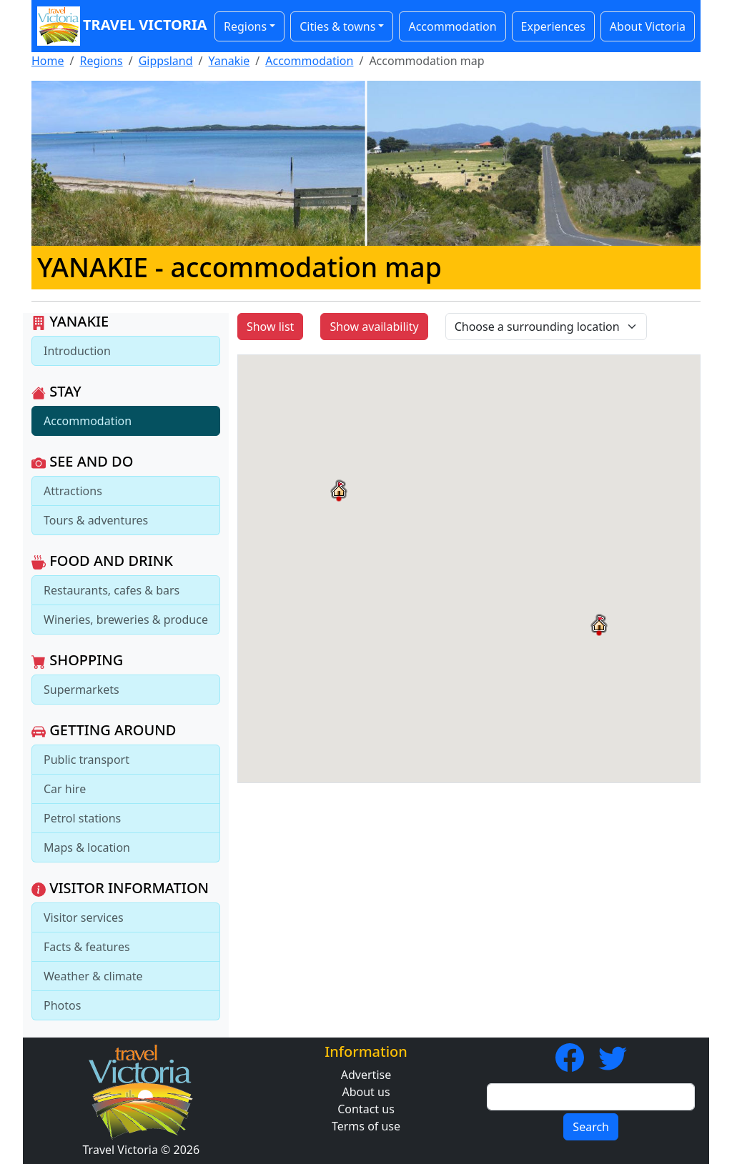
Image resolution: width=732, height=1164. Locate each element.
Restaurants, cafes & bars (111, 590)
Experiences (553, 26)
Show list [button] (270, 326)
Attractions (73, 491)
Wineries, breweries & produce (126, 619)
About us (366, 1092)
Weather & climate (93, 976)
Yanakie (229, 61)
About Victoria (648, 26)
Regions (100, 61)
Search (591, 1127)
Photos (62, 1005)
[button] (599, 624)
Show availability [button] (374, 326)
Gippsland (166, 61)
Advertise (366, 1075)
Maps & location (87, 847)
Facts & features (87, 947)
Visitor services (84, 917)
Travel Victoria (118, 26)
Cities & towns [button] (337, 26)
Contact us (366, 1109)
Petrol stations (82, 818)
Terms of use (366, 1126)
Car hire (65, 789)
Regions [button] (245, 26)
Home (47, 61)
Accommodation (452, 26)
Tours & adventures (96, 520)
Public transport (86, 759)
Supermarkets (81, 689)
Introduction (77, 351)
